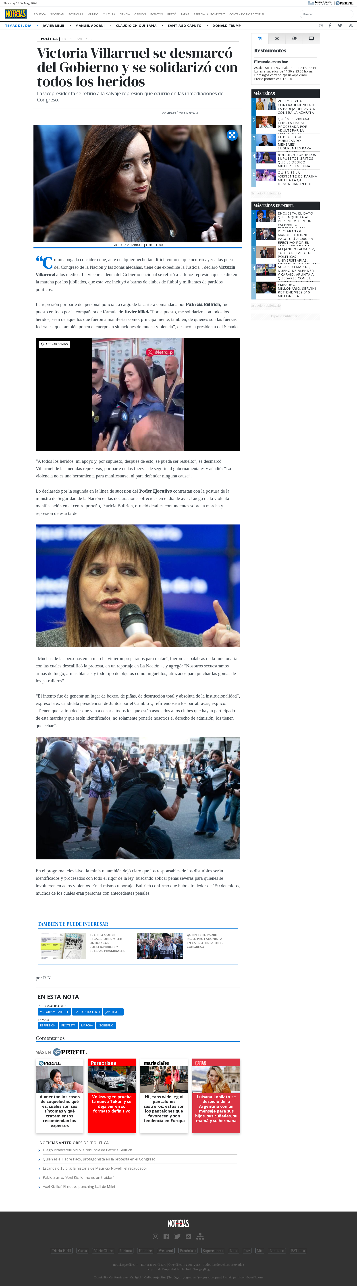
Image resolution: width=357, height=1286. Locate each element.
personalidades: (52, 1006)
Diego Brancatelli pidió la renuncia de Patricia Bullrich (87, 1150)
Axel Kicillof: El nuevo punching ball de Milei (79, 1186)
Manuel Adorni (90, 25)
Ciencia (140, 14)
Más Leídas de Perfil (273, 205)
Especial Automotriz (239, 14)
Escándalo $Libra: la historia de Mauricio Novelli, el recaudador (95, 1168)
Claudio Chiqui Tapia (137, 25)
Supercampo (213, 1251)
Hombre (145, 1251)
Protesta (68, 1025)
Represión (47, 1025)
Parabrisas (188, 1251)
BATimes (298, 1251)
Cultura (121, 14)
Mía (260, 1251)
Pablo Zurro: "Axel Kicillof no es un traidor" (78, 1177)
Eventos (177, 14)
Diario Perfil (61, 1251)
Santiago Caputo (185, 25)
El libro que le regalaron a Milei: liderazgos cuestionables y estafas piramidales (107, 943)
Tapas (210, 14)
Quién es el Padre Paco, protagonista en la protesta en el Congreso (205, 941)
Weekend (166, 1251)
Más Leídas (264, 93)
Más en (61, 1052)
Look (233, 1251)
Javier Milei (54, 25)
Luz (247, 1251)
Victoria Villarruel (54, 1012)
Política (41, 14)
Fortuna (126, 1251)
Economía (83, 14)
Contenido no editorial (285, 14)
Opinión (158, 14)
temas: (43, 1020)
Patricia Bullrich (87, 1012)
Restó (195, 14)
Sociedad (62, 14)
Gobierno (106, 1025)
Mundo (103, 14)
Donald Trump (227, 25)
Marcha (87, 1025)
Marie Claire (103, 1251)
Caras (82, 1251)
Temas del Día (18, 25)
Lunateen (277, 1251)
